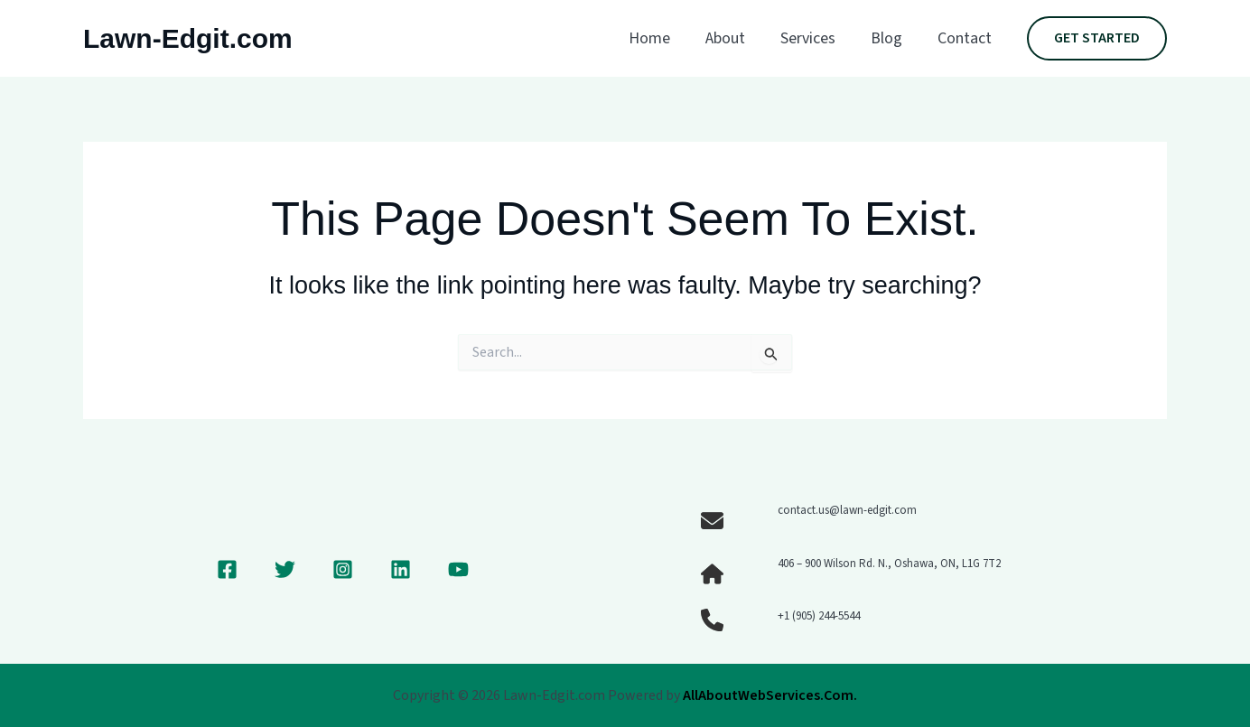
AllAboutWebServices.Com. (770, 695)
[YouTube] (458, 569)
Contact (965, 38)
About (734, 38)
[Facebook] (227, 569)
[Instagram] (342, 569)
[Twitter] (285, 569)
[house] (712, 574)
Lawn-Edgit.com (188, 38)
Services (814, 38)
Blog (890, 38)
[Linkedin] (400, 569)
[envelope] (712, 520)
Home (661, 38)
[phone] (712, 620)
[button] (1097, 38)
